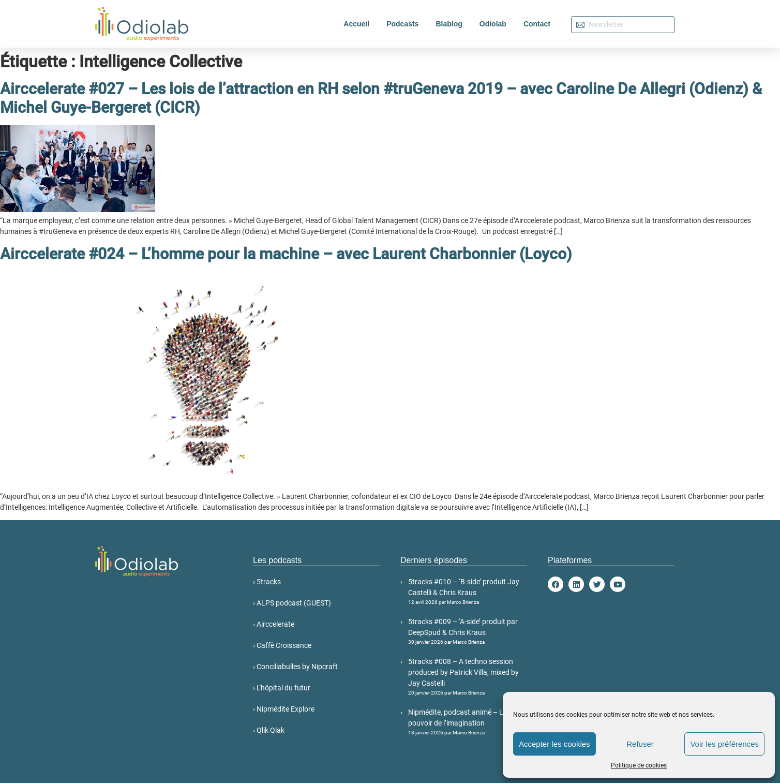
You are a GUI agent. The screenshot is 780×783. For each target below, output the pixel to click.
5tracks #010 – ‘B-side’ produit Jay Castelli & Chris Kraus (467, 592)
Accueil (356, 24)
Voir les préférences (724, 744)
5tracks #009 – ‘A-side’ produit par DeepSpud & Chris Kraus (467, 631)
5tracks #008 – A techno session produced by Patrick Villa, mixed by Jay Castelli (467, 677)
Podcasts (402, 24)
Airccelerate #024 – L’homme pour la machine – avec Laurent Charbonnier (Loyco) (286, 254)
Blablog (449, 24)
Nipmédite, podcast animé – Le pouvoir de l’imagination (467, 722)
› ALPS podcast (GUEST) (292, 603)
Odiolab (492, 24)
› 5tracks (267, 582)
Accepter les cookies (554, 744)
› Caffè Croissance (282, 645)
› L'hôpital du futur (281, 688)
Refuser (640, 744)
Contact (536, 24)
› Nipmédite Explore (283, 709)
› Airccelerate (273, 624)
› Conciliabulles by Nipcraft (295, 666)
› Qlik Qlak (268, 730)
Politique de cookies (639, 765)
